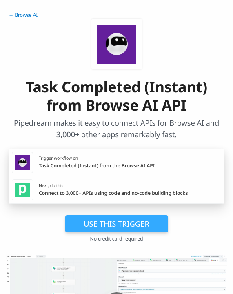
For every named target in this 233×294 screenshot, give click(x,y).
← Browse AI (23, 14)
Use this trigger (116, 223)
